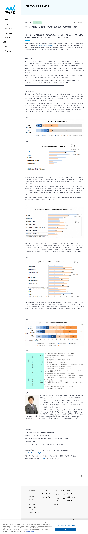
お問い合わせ (7, 51)
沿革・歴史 (32, 504)
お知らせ (69, 500)
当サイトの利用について (42, 520)
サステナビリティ (8, 33)
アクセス (5, 46)
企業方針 (31, 502)
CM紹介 (31, 509)
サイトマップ (32, 520)
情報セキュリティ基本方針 (56, 520)
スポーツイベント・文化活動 (60, 503)
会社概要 (31, 496)
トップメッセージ (34, 494)
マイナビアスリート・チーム (60, 499)
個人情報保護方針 (68, 520)
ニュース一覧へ (79, 22)
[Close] (85, 528)
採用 (4, 42)
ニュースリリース (8, 28)
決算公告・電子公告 (34, 512)
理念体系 (31, 499)
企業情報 (5, 19)
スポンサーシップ (8, 37)
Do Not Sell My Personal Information (65, 526)
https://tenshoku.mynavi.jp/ (47, 46)
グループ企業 (32, 507)
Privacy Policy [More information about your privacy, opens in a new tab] (30, 532)
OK (65, 530)
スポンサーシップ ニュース (60, 495)
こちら (45, 459)
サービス (5, 24)
